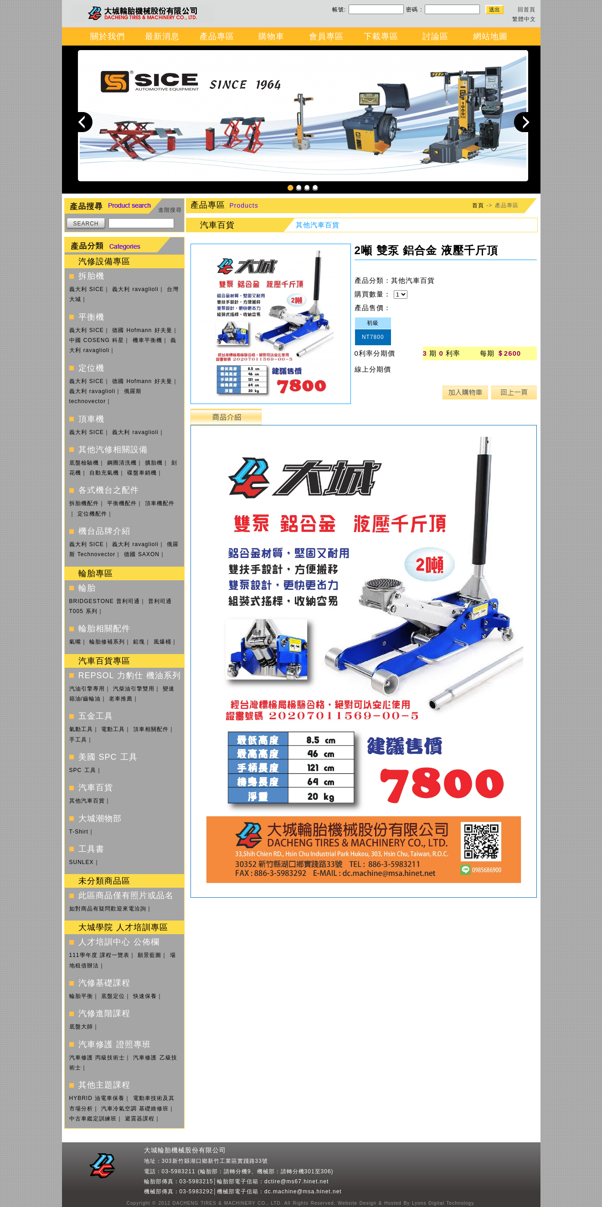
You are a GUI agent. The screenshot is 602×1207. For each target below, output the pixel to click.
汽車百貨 (95, 787)
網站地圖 (490, 36)
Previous (82, 121)
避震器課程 (139, 1118)
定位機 (91, 368)
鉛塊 (139, 642)
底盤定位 (113, 996)
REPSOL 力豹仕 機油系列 (129, 675)
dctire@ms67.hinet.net (296, 1181)
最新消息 (162, 36)
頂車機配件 (160, 503)
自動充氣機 (104, 473)
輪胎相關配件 (104, 628)
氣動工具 (81, 729)
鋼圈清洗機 (122, 463)
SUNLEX (81, 862)
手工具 (78, 739)
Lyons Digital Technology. (442, 1203)
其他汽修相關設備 (113, 449)
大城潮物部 (100, 818)
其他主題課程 (104, 1084)
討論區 (435, 36)
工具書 (91, 849)
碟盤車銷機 (142, 473)
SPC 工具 (82, 770)
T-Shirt (78, 832)
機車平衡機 (147, 340)
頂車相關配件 (151, 729)
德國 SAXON (142, 554)
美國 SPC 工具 (108, 757)
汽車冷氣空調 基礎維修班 (135, 1108)
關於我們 (107, 36)
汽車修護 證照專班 (114, 1044)
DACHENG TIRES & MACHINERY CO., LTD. (226, 1203)
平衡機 (91, 317)
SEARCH (85, 223)
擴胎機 (154, 463)
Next (524, 121)
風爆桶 (162, 642)
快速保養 (145, 996)
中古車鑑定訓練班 (93, 1118)
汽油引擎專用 (87, 688)
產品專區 (217, 36)
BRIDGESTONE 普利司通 (104, 601)
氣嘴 (75, 642)
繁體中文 (524, 19)
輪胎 (87, 588)
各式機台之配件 (108, 490)
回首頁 (526, 9)
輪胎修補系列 (107, 642)
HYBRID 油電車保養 (97, 1098)
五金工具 (95, 716)
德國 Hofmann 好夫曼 (142, 330)
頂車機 (91, 419)
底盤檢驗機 (84, 463)
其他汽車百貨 (87, 801)
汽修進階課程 (104, 1013)
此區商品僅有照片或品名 (126, 895)
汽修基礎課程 (104, 982)
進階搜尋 (170, 210)
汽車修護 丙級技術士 (97, 1057)
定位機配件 (92, 514)
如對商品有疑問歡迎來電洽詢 (107, 908)
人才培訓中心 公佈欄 (119, 941)
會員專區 (326, 36)
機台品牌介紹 (104, 531)
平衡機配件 (122, 503)
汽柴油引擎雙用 (133, 688)
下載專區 (381, 36)
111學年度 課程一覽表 (99, 955)
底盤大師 (81, 1026)
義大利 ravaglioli (135, 289)
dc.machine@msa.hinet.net (303, 1191)
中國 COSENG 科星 (96, 340)
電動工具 (113, 729)
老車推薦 (121, 699)
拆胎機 (91, 276)
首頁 (478, 205)
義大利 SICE (86, 289)
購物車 (271, 36)
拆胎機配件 (84, 503)
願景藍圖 (149, 955)
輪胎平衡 (81, 996)
